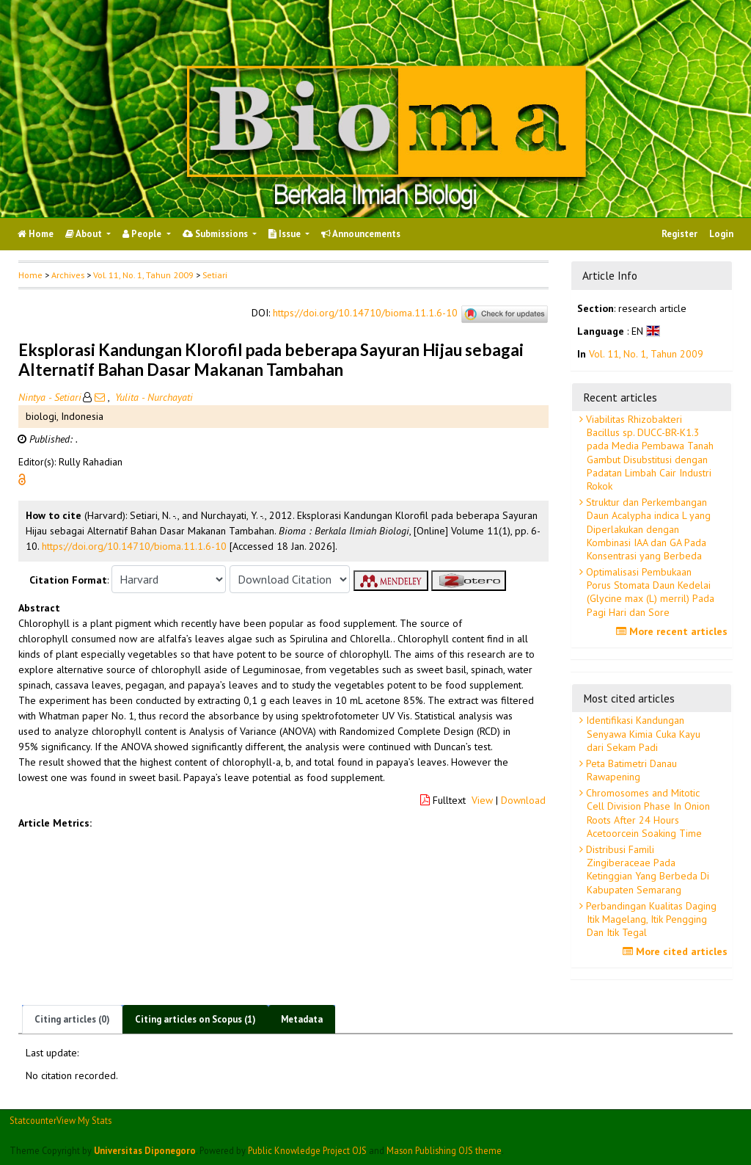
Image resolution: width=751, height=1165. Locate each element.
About (84, 234)
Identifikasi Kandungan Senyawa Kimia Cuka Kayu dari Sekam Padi (641, 733)
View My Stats (83, 1120)
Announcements (360, 234)
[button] (22, 478)
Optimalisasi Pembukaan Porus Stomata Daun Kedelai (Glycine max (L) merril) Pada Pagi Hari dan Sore (648, 592)
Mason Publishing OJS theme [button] (444, 1150)
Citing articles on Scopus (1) (195, 1019)
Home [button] (30, 274)
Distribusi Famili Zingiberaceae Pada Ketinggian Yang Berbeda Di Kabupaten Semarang (646, 869)
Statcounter (33, 1120)
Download (523, 800)
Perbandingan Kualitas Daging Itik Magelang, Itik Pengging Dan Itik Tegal (650, 919)
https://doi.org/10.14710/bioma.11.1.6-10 (365, 313)
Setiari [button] (214, 274)
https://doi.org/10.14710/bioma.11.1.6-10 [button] (134, 546)
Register (679, 234)
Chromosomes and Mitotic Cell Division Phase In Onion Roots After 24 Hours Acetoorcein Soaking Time (646, 813)
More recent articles (674, 631)
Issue (285, 234)
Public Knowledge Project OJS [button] (307, 1150)
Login (721, 234)
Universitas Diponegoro (145, 1150)
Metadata (302, 1019)
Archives (67, 274)
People (143, 234)
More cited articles (677, 951)
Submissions (216, 234)
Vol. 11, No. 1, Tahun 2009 (143, 274)
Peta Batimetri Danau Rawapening (630, 770)
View (482, 800)
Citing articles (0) (72, 1019)
